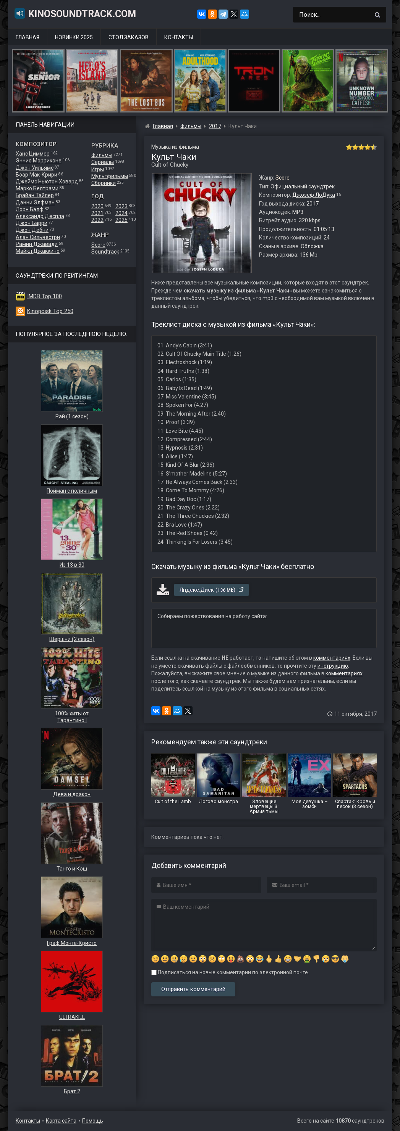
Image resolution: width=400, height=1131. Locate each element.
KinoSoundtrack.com (75, 13)
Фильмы (101, 155)
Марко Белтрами (37, 188)
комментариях (331, 658)
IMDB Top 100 (44, 296)
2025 (121, 220)
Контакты (178, 37)
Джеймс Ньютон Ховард (47, 181)
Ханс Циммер (33, 154)
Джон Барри (31, 223)
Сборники (103, 183)
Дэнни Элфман (35, 202)
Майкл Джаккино (38, 251)
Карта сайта (61, 1121)
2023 (121, 206)
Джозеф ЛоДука (313, 195)
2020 (97, 206)
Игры (97, 169)
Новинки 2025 (74, 37)
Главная (27, 37)
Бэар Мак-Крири (36, 175)
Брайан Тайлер (35, 195)
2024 (121, 213)
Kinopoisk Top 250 (50, 311)
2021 (97, 213)
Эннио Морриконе (39, 160)
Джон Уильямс (34, 168)
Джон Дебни (32, 230)
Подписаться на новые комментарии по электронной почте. (230, 972)
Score (98, 245)
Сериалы (102, 162)
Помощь (92, 1121)
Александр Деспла (40, 216)
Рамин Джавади (37, 244)
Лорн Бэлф (30, 209)
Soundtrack (105, 252)
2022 (97, 220)
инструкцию (332, 666)
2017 (312, 204)
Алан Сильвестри (38, 237)
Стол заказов (129, 37)
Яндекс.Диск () (212, 589)
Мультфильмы (109, 176)
